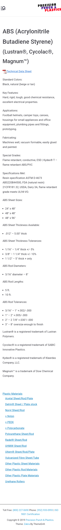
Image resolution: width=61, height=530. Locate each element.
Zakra (27, 524)
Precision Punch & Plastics (39, 520)
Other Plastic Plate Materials (22, 475)
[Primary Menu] (3, 8)
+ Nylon (9, 416)
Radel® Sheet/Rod (16, 439)
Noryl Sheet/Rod (15, 410)
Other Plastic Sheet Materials (22, 463)
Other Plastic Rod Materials (21, 469)
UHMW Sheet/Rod (16, 445)
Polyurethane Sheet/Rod (19, 433)
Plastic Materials (12, 393)
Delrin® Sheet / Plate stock (21, 404)
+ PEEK (9, 422)
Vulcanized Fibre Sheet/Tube (22, 457)
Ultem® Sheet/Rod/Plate (19, 451)
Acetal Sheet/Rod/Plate (19, 398)
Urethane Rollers (15, 481)
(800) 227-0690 (21, 510)
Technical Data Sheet (17, 71)
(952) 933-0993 (45, 510)
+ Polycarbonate (14, 428)
